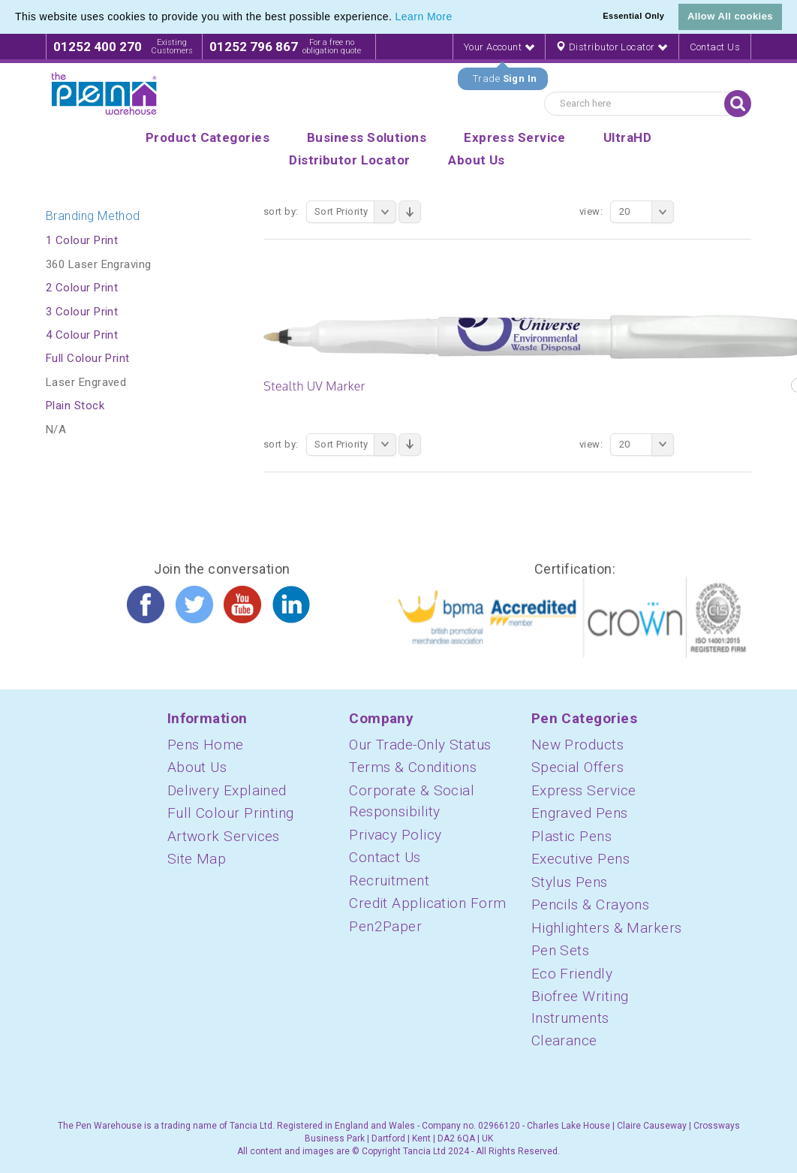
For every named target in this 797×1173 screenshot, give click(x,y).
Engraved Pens (579, 813)
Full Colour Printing (230, 813)
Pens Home (205, 744)
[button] (458, 18)
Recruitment (389, 880)
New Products (577, 744)
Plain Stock (75, 405)
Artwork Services (223, 836)
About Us (197, 767)
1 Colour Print (82, 240)
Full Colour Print (88, 358)
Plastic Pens (571, 836)
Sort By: (281, 211)
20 (646, 212)
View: (591, 211)
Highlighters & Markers (606, 927)
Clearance (564, 1040)
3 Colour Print (82, 311)
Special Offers (577, 767)
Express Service (583, 790)
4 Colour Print (82, 335)
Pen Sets (560, 950)
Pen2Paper (385, 926)
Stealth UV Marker (314, 386)
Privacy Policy (395, 834)
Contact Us (715, 47)
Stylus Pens (569, 882)
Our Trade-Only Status (420, 744)
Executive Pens (580, 858)
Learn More (424, 17)
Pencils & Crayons (590, 904)
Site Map (197, 858)
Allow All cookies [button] (730, 16)
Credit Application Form (427, 903)
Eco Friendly (571, 973)
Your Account (499, 47)
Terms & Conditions (413, 767)
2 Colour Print (82, 287)
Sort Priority (355, 212)
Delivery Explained (227, 790)
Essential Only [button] (633, 15)
